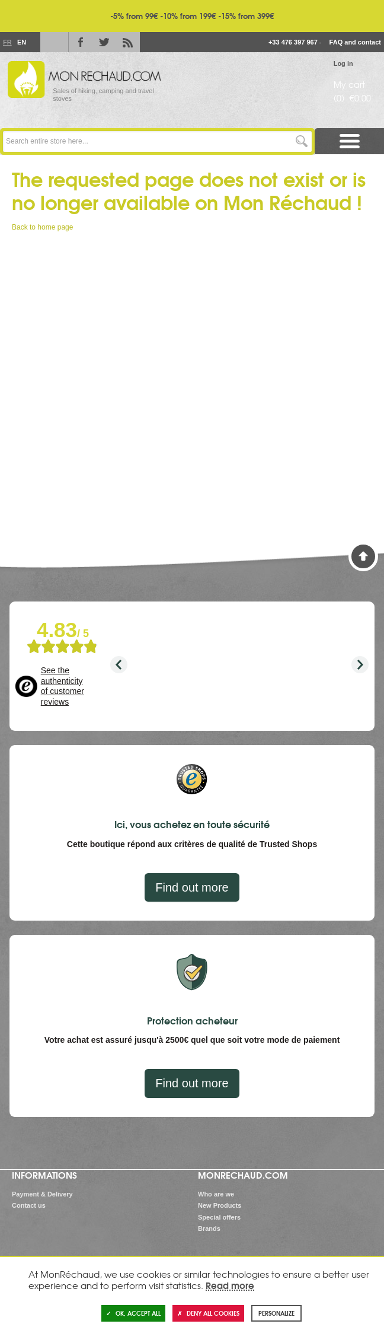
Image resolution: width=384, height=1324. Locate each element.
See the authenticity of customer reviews (62, 686)
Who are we (216, 1194)
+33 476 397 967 (293, 42)
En (21, 42)
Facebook (80, 42)
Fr (7, 42)
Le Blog (52, 42)
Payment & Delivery (42, 1194)
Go (301, 141)
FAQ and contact (355, 42)
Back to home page (42, 227)
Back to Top (363, 556)
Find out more (191, 887)
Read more (230, 1285)
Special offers (219, 1217)
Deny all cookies (208, 1313)
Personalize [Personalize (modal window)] (276, 1313)
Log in (343, 63)
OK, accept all (133, 1313)
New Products (219, 1205)
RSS (128, 42)
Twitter (104, 42)
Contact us (29, 1205)
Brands (209, 1228)
